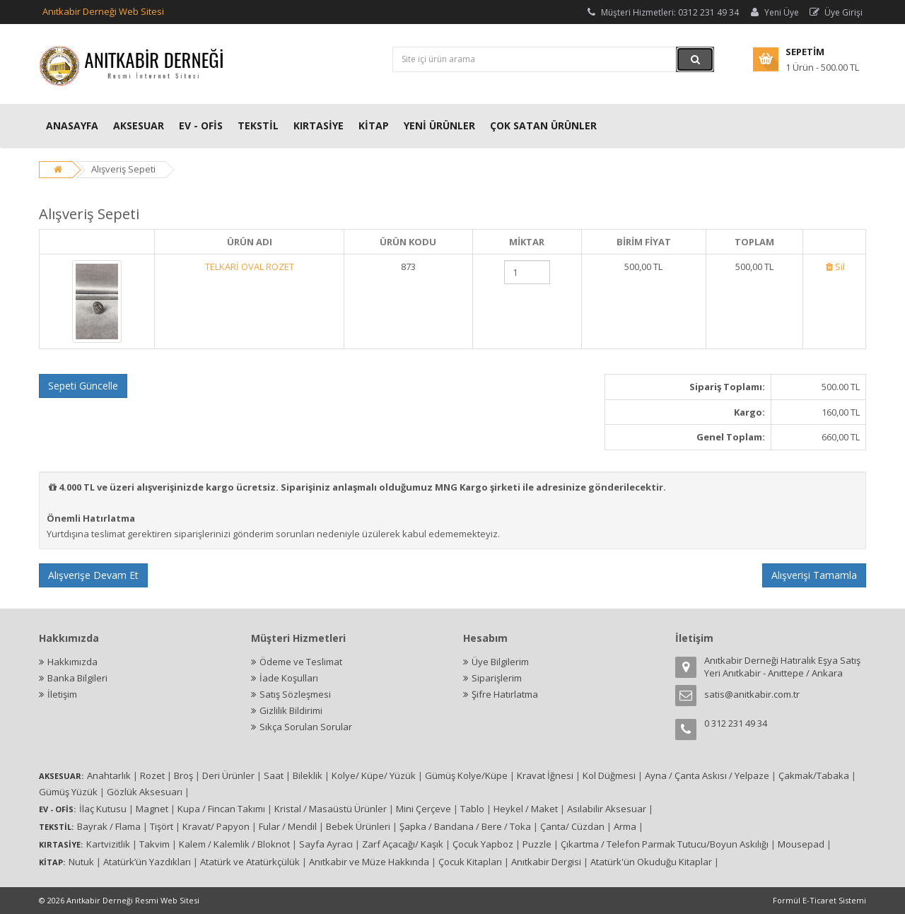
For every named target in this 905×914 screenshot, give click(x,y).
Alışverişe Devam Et (93, 575)
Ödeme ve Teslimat (300, 661)
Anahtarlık (109, 775)
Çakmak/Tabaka (813, 775)
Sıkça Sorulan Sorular (305, 726)
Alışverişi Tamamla (814, 575)
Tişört (161, 826)
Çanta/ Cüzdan (572, 826)
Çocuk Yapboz (482, 844)
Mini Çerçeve (423, 808)
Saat (274, 775)
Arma (625, 826)
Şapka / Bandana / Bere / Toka (465, 826)
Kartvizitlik (108, 844)
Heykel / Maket (526, 808)
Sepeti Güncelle (83, 385)
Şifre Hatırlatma (505, 694)
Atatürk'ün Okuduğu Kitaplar (651, 861)
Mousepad (801, 844)
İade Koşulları (288, 678)
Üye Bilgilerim (500, 661)
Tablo (472, 808)
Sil (834, 266)
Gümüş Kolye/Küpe (466, 775)
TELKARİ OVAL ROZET (249, 266)
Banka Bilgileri (77, 678)
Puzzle (536, 844)
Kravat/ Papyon (216, 826)
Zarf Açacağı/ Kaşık (402, 844)
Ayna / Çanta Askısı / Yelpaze (707, 775)
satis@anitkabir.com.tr (752, 694)
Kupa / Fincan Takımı (221, 808)
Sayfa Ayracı (326, 844)
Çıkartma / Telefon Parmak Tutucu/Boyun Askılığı (665, 844)
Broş (183, 775)
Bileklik (307, 775)
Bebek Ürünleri (358, 826)
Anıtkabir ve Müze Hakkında (369, 861)
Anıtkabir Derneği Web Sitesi (103, 11)
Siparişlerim (497, 678)
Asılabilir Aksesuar (606, 808)
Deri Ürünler (228, 775)
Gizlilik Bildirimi (290, 710)
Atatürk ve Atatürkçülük (250, 861)
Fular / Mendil (288, 826)
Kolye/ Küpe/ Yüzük (374, 775)
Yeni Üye (773, 12)
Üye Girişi (835, 12)
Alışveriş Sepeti (123, 169)
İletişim (62, 694)
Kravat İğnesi (545, 775)
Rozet (152, 775)
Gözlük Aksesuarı (144, 791)
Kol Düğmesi (609, 775)
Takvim (154, 844)
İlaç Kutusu (103, 808)
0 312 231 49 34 (735, 723)
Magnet (152, 808)
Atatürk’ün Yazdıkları (147, 861)
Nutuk (81, 861)
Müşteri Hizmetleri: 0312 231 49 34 (662, 12)
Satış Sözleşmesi (295, 694)
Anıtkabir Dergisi (546, 861)
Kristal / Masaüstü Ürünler (330, 808)
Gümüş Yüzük (68, 791)
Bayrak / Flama (109, 826)
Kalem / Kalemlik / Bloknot (234, 844)
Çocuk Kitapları (470, 861)
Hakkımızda (72, 661)
